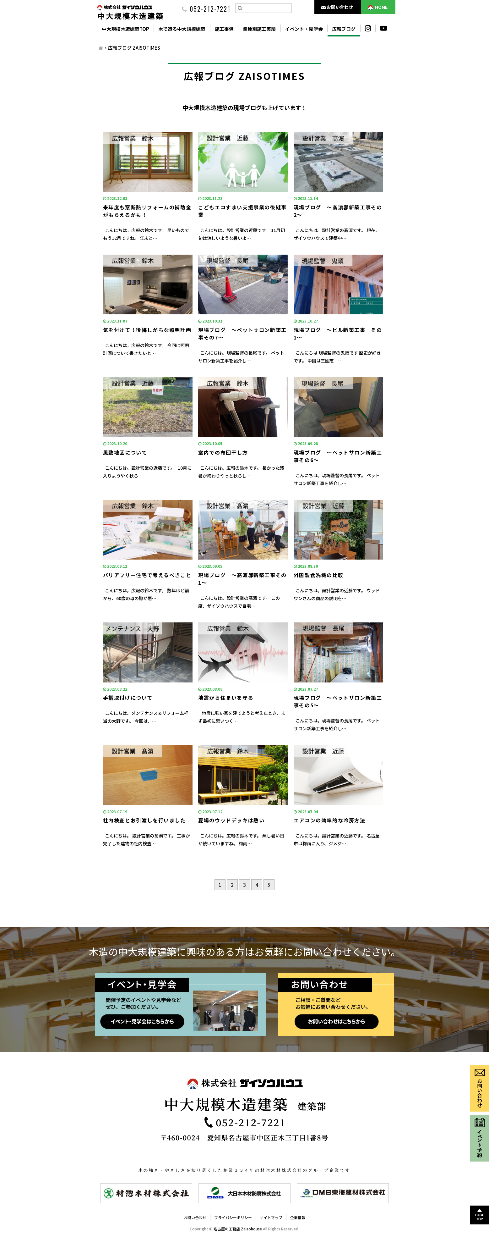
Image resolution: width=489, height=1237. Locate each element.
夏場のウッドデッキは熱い (231, 820)
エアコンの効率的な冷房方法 (330, 820)
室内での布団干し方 (223, 452)
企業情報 (297, 1217)
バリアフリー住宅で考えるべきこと (147, 575)
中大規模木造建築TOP (125, 28)
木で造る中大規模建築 (181, 28)
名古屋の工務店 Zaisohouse (238, 1228)
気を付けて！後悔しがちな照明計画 (147, 330)
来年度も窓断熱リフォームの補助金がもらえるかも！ (147, 210)
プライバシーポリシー (233, 1217)
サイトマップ (271, 1217)
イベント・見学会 (304, 28)
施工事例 (224, 28)
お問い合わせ (337, 7)
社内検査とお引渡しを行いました (144, 820)
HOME (378, 7)
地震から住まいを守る (225, 697)
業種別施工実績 (259, 28)
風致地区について (125, 452)
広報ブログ (344, 28)
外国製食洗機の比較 (318, 575)
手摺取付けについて (128, 697)
